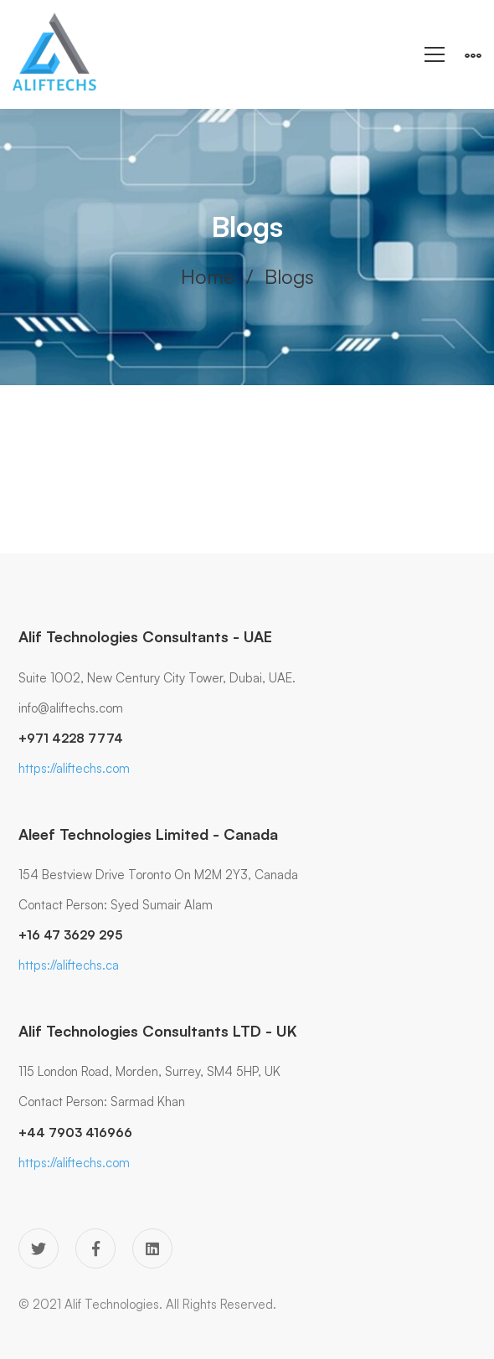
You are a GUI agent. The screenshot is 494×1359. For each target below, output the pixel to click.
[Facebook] (95, 1248)
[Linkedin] (152, 1248)
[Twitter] (38, 1248)
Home (207, 276)
